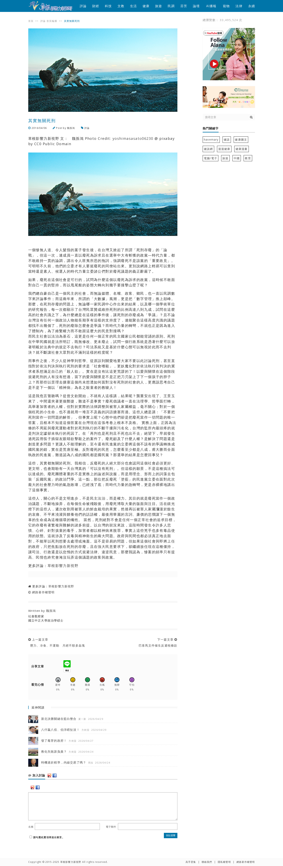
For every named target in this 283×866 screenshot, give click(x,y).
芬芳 (183, 6)
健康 (146, 6)
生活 (133, 6)
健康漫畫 (241, 149)
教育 (248, 158)
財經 (95, 6)
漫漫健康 (224, 149)
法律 (238, 6)
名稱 (30, 826)
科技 (108, 6)
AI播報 (211, 6)
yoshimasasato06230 (133, 138)
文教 (121, 6)
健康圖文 (241, 139)
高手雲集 (191, 862)
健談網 (208, 149)
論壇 (196, 6)
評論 (83, 6)
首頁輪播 (52, 21)
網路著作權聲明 (43, 592)
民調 (171, 6)
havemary (211, 139)
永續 (251, 6)
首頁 (30, 21)
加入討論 (36, 775)
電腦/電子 (210, 158)
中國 (237, 158)
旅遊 (158, 6)
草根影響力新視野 (63, 565)
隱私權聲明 (224, 862)
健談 (227, 139)
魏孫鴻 (71, 128)
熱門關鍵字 (211, 128)
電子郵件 (111, 826)
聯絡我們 (207, 862)
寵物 (226, 6)
